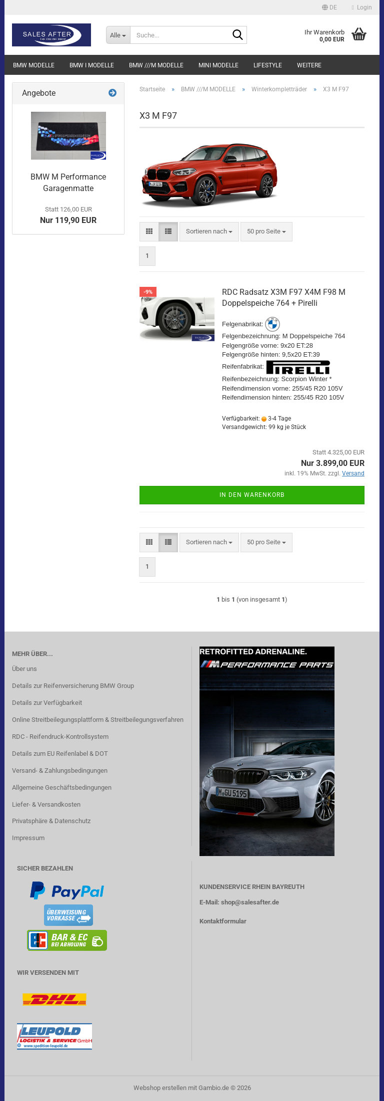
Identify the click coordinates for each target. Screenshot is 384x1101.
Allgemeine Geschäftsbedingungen (62, 787)
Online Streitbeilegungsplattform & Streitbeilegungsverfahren (98, 719)
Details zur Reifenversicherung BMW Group (73, 685)
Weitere (309, 65)
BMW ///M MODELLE (156, 65)
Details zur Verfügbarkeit (47, 702)
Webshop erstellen (160, 1088)
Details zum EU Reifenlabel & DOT (60, 753)
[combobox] (209, 231)
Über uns (24, 668)
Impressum (28, 838)
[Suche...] (118, 35)
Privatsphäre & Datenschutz (51, 821)
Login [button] (362, 7)
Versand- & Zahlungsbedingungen (60, 770)
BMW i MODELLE (92, 65)
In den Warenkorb (252, 494)
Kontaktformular (223, 921)
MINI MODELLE (218, 65)
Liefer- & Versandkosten (46, 804)
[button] (329, 7)
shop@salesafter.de (250, 902)
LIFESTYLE (268, 65)
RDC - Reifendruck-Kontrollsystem (60, 736)
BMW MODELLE (33, 65)
